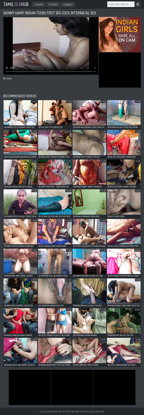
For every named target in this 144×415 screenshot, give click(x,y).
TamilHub (16, 4)
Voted (39, 4)
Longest (68, 4)
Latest (53, 4)
